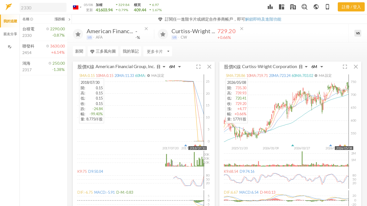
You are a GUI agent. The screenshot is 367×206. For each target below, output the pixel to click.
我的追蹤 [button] (10, 21)
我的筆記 (131, 51)
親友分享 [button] (10, 34)
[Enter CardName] (157, 51)
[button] (42, 7)
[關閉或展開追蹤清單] (69, 19)
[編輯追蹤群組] (9, 46)
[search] (43, 7)
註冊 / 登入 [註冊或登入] (351, 6)
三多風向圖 (103, 51)
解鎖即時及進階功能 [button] (263, 19)
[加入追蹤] (78, 34)
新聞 (79, 51)
